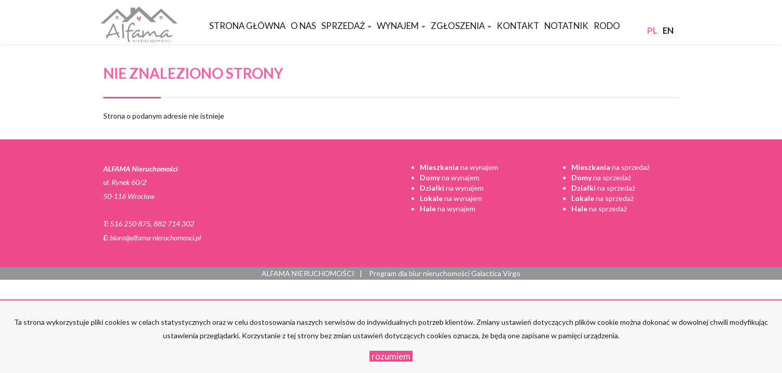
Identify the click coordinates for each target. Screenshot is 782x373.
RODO (607, 25)
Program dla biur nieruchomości (420, 273)
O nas (303, 25)
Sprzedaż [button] (346, 25)
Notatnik (566, 25)
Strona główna (247, 25)
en (668, 30)
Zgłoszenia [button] (461, 25)
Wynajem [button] (401, 25)
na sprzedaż (610, 167)
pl (652, 30)
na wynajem (459, 167)
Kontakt (518, 25)
